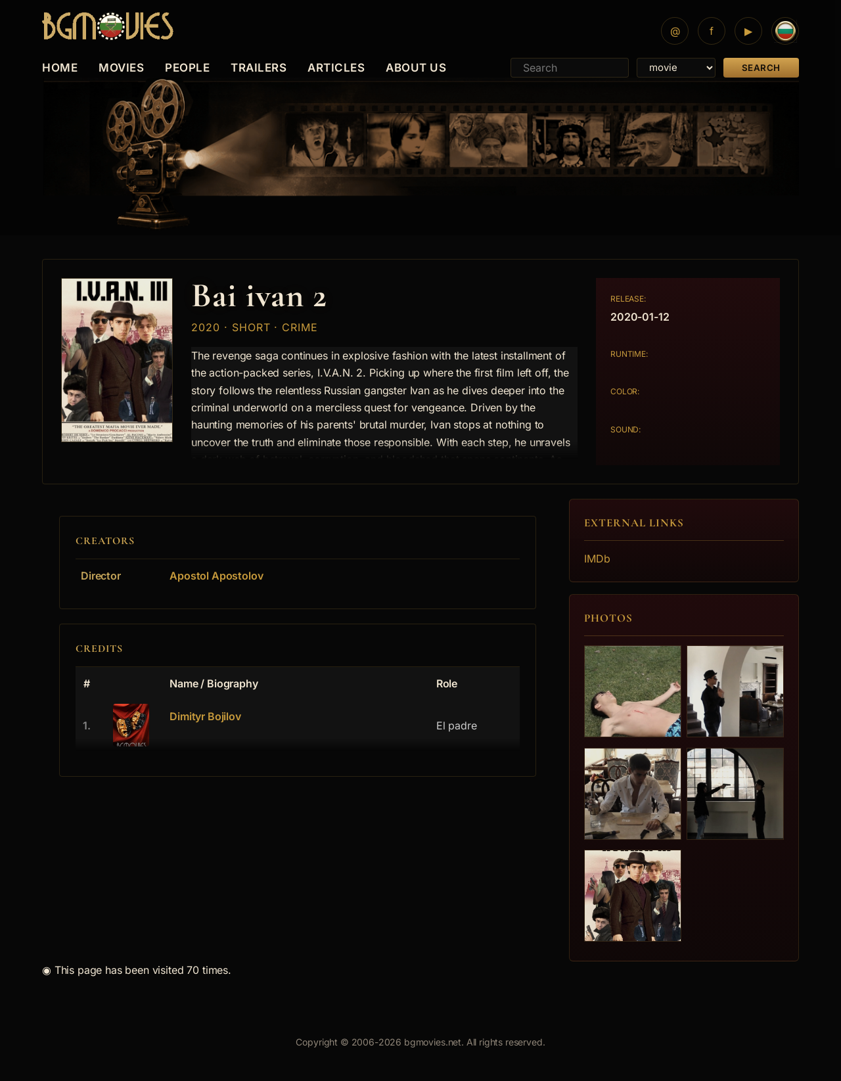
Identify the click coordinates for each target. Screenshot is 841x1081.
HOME (60, 67)
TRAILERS (258, 67)
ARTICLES (336, 67)
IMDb (597, 558)
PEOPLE (187, 67)
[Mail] (675, 31)
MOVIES (121, 67)
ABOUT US (416, 67)
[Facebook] (711, 31)
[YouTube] (748, 31)
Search (761, 67)
